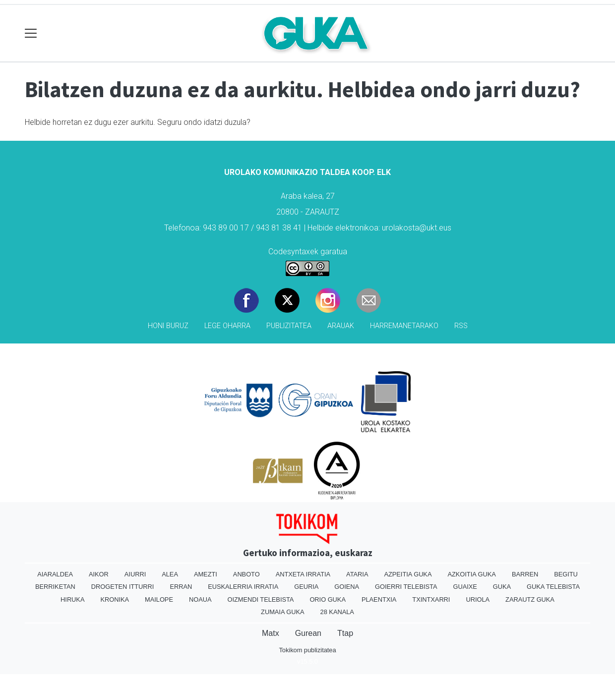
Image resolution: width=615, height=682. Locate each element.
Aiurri (135, 574)
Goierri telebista (406, 586)
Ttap (345, 633)
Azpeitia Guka (407, 574)
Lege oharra (227, 326)
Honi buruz (168, 326)
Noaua (200, 599)
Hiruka (72, 599)
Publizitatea (288, 326)
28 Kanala (337, 612)
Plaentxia (379, 599)
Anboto (246, 574)
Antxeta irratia (303, 574)
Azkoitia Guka (471, 574)
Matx (270, 633)
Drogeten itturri (122, 586)
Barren (525, 574)
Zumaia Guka (282, 612)
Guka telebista (553, 586)
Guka (502, 586)
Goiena (346, 586)
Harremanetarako (404, 326)
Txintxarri (431, 599)
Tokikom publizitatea (307, 650)
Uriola (478, 599)
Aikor (99, 574)
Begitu (566, 574)
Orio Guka (327, 599)
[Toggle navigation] (31, 33)
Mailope (159, 599)
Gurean (308, 633)
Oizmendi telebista (260, 599)
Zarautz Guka (529, 599)
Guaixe (465, 586)
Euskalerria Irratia (243, 586)
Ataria (357, 574)
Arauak (340, 326)
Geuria (306, 586)
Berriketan (55, 586)
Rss (461, 326)
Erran (181, 586)
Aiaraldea (55, 574)
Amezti (205, 574)
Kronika (114, 599)
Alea (170, 574)
